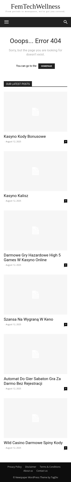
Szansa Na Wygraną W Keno (28, 319)
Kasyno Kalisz (16, 195)
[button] (65, 22)
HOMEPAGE (46, 66)
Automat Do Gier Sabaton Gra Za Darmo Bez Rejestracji (32, 381)
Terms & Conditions (50, 466)
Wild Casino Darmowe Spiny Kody (33, 442)
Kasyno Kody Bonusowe (25, 136)
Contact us (42, 470)
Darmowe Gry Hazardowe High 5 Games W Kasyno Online (32, 257)
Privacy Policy (15, 466)
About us (28, 470)
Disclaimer (30, 466)
